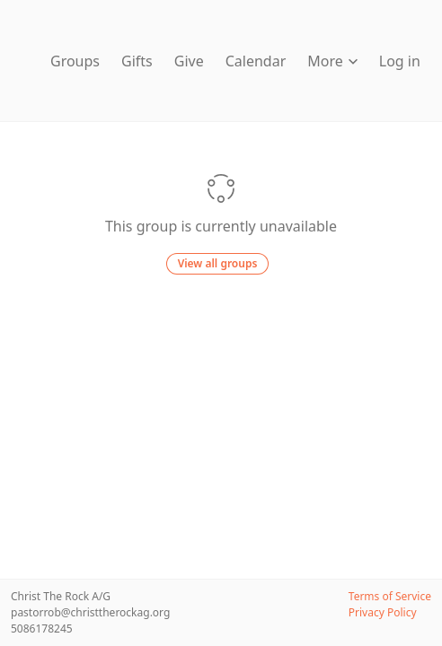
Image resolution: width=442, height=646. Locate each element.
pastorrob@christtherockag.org (90, 612)
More (332, 61)
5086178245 (42, 628)
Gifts (137, 61)
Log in (399, 61)
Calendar (256, 61)
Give (189, 61)
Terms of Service (390, 596)
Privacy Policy (383, 612)
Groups (75, 61)
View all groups (218, 263)
